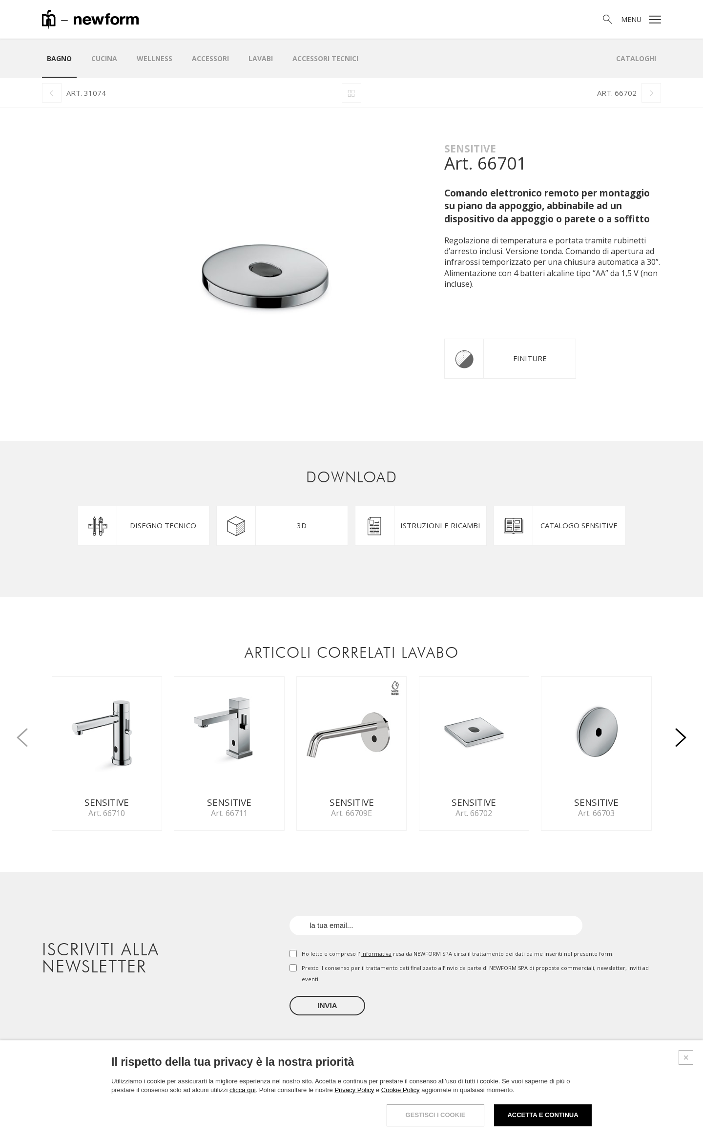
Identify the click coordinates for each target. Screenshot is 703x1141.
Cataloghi (636, 58)
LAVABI (260, 58)
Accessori (210, 58)
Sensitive (470, 148)
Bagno (59, 58)
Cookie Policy (400, 1090)
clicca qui (242, 1090)
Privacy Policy (354, 1090)
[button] (680, 732)
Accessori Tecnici (325, 58)
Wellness (154, 58)
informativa (376, 953)
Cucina (104, 58)
